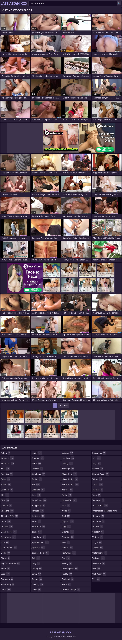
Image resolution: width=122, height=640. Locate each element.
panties (67, 547)
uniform (98, 516)
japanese (38, 547)
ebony (5, 558)
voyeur (97, 547)
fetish (36, 463)
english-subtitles (10, 563)
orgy (66, 526)
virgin (97, 542)
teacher (97, 490)
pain (66, 542)
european (7, 579)
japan (37, 532)
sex (96, 458)
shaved (97, 468)
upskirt (97, 526)
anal (5, 468)
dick (5, 542)
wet (96, 568)
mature (67, 490)
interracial (38, 526)
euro (5, 574)
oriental (68, 532)
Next (66, 406)
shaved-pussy (100, 474)
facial (6, 589)
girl (36, 484)
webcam (98, 558)
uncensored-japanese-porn (104, 511)
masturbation (70, 484)
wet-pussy (99, 574)
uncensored (100, 505)
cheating (7, 511)
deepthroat (8, 537)
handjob (38, 511)
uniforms (98, 521)
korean (37, 579)
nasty (67, 495)
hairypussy (38, 505)
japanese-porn (40, 553)
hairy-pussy (39, 500)
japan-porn (39, 537)
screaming (99, 453)
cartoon (6, 505)
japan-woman (40, 542)
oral (66, 516)
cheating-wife (9, 516)
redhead (68, 579)
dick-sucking (9, 547)
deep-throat (9, 532)
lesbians (68, 458)
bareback (7, 490)
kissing (37, 568)
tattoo (97, 484)
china (6, 521)
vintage (97, 537)
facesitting (7, 584)
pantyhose (69, 553)
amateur (7, 458)
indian (36, 521)
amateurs (7, 463)
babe (5, 479)
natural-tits (69, 500)
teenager (98, 500)
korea (36, 574)
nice (66, 505)
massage (68, 468)
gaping (37, 479)
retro (66, 584)
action (5, 453)
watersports (99, 553)
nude (66, 511)
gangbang (39, 474)
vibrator (98, 532)
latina (36, 589)
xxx (96, 579)
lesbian (67, 453)
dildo (5, 553)
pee (66, 558)
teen (96, 495)
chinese (7, 526)
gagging (37, 468)
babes (6, 484)
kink (36, 558)
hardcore (38, 516)
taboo (97, 479)
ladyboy (37, 584)
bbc (5, 495)
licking (67, 463)
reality (67, 574)
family (37, 453)
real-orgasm (70, 568)
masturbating (70, 479)
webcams (98, 563)
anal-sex (7, 474)
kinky (36, 563)
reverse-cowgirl (71, 589)
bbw (5, 500)
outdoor (68, 537)
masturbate (69, 474)
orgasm (68, 521)
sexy (96, 463)
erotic (5, 568)
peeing (67, 563)
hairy (36, 495)
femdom (38, 458)
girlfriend (38, 490)
